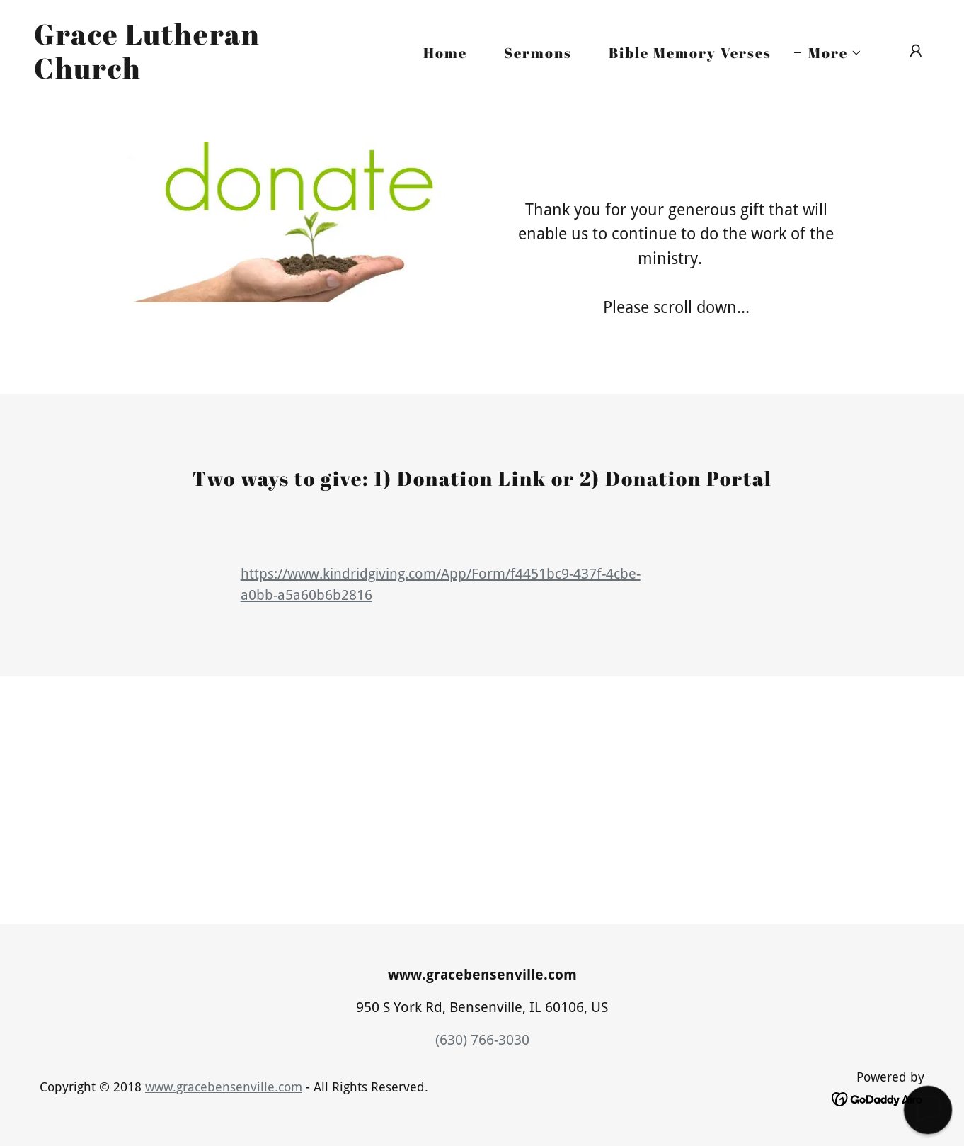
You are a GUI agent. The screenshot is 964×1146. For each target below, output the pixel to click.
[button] (828, 53)
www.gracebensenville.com (223, 1086)
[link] (159, 73)
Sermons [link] (538, 52)
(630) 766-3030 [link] (482, 1039)
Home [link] (445, 52)
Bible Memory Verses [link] (690, 52)
